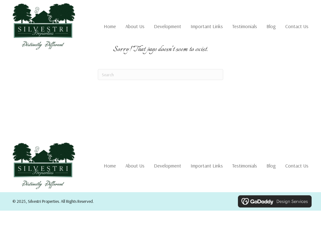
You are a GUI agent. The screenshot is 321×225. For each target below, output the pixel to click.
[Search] (160, 74)
